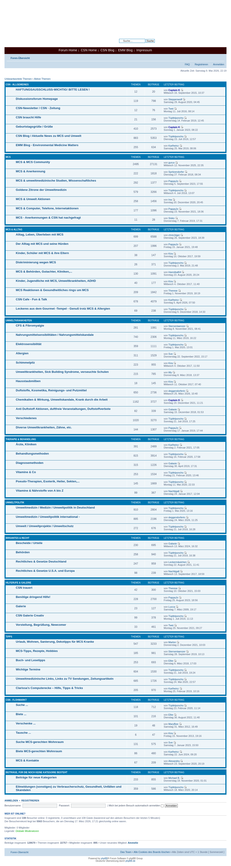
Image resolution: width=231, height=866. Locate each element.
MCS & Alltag (14, 229)
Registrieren (201, 64)
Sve (171, 353)
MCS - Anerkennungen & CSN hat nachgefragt (48, 217)
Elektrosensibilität (29, 344)
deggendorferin (177, 391)
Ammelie (133, 842)
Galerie (21, 606)
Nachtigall (174, 491)
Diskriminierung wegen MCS (36, 262)
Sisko (172, 218)
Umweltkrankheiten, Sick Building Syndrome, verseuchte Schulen (62, 371)
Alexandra (174, 761)
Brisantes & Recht (17, 538)
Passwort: (64, 805)
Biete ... (21, 714)
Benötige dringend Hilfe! (33, 597)
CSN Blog (107, 50)
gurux (172, 162)
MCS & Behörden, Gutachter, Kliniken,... (44, 271)
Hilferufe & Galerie (18, 582)
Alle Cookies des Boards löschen (152, 852)
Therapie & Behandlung (21, 439)
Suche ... (22, 705)
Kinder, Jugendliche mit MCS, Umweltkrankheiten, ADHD (56, 280)
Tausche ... (23, 732)
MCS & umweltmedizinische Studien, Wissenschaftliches (56, 180)
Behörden (23, 552)
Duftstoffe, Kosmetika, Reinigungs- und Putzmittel (51, 390)
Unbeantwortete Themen (18, 78)
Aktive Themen (42, 78)
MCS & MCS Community (33, 162)
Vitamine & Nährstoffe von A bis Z (39, 490)
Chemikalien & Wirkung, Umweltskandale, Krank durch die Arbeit (62, 399)
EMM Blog (125, 50)
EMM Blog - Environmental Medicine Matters (47, 145)
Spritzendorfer (176, 171)
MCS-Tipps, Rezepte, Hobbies (37, 651)
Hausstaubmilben (28, 381)
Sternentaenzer (177, 326)
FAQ (187, 64)
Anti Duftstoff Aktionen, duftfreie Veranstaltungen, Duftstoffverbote (63, 409)
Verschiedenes (26, 418)
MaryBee (173, 724)
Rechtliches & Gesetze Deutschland (41, 561)
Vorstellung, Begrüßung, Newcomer (41, 624)
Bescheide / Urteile (29, 543)
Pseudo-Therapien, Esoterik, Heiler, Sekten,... (48, 481)
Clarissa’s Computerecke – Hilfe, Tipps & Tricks (49, 688)
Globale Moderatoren (27, 831)
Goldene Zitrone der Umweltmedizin (41, 189)
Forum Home (68, 50)
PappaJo (173, 181)
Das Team (125, 852)
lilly (170, 372)
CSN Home (89, 50)
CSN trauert (24, 587)
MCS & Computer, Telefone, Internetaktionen (47, 208)
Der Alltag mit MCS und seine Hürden (42, 243)
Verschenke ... (26, 723)
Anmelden (218, 64)
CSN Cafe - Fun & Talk (31, 299)
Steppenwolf (175, 99)
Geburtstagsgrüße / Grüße (34, 126)
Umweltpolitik (15, 502)
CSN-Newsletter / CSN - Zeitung (38, 108)
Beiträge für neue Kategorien (36, 777)
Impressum (144, 50)
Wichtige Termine (28, 669)
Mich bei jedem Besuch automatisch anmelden (136, 805)
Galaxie (173, 409)
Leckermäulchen (178, 562)
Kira (171, 253)
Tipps (9, 636)
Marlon (172, 642)
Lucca (172, 606)
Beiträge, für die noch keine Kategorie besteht (36, 772)
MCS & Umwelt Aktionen (33, 199)
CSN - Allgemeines (17, 84)
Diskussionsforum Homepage (37, 98)
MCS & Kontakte (27, 760)
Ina (170, 199)
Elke (171, 660)
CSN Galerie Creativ (30, 615)
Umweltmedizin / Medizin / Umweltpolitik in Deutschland (55, 507)
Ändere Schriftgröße (221, 57)
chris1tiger (174, 235)
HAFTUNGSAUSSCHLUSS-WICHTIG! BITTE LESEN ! (53, 89)
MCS (8, 157)
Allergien (22, 353)
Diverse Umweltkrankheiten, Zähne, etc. (44, 427)
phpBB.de (130, 861)
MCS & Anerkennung (30, 171)
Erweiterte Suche (145, 44)
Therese (173, 290)
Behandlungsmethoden (32, 453)
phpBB (104, 858)
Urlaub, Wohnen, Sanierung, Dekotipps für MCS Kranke (55, 641)
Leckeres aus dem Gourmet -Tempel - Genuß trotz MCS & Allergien (63, 308)
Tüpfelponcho (176, 118)
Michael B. (174, 778)
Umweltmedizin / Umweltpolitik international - (48, 516)
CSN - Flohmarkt (16, 700)
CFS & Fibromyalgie (30, 325)
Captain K (174, 90)
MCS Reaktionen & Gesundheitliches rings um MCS (52, 290)
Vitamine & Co (26, 472)
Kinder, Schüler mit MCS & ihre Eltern (42, 253)
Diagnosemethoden (29, 463)
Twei (171, 108)
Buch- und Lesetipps (30, 660)
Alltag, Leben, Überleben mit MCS (39, 234)
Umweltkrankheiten (19, 320)
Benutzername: (13, 805)
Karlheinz (174, 145)
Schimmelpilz (25, 362)
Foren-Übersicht (20, 58)
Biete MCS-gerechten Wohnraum (39, 751)
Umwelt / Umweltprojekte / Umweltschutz (45, 526)
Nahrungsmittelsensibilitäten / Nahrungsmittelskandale (55, 334)
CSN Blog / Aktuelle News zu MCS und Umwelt (48, 136)
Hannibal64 (175, 272)
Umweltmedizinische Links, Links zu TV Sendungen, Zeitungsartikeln (64, 678)
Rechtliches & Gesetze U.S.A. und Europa (45, 570)
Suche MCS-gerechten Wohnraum (40, 742)
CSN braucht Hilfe (28, 117)
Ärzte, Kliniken (26, 444)
